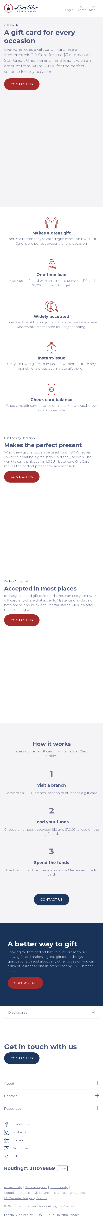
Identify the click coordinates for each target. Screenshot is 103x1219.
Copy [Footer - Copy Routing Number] (62, 1168)
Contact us (22, 1058)
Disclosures (42, 1192)
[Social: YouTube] (16, 1148)
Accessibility (13, 1187)
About (51, 1083)
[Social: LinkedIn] (16, 1140)
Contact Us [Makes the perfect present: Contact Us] (22, 477)
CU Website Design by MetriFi (25, 1198)
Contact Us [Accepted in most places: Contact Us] (22, 620)
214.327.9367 (78, 1192)
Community (59, 1187)
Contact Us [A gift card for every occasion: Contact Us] (22, 84)
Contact (51, 1096)
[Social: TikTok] (13, 1156)
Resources (51, 1108)
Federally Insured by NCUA (23, 1215)
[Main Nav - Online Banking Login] (69, 8)
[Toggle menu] (93, 8)
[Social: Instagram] (17, 1132)
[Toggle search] (81, 8)
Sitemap (60, 1192)
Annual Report (36, 1187)
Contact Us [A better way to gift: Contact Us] (25, 983)
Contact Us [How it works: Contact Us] (51, 899)
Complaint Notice (17, 1192)
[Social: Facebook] (16, 1124)
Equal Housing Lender (63, 1215)
